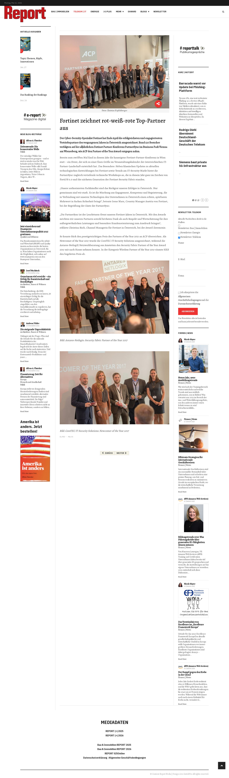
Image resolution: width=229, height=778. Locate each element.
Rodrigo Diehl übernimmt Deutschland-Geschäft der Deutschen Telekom (192, 137)
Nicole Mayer (31, 188)
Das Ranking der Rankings (33, 94)
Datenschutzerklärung (189, 303)
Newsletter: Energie (190, 232)
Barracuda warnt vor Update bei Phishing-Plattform (192, 87)
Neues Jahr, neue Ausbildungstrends (187, 379)
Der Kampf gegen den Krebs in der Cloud (192, 673)
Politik (22, 151)
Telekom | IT (79, 11)
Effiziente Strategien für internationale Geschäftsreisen (190, 460)
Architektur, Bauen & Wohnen (33, 284)
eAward (132, 11)
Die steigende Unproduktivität (35, 329)
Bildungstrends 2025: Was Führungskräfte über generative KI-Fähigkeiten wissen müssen (191, 541)
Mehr (118, 11)
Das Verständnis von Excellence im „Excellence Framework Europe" (191, 624)
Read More (24, 181)
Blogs (143, 11)
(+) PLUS (108, 11)
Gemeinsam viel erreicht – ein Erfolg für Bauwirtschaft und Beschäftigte (35, 279)
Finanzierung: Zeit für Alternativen (31, 376)
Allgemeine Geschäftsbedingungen (127, 757)
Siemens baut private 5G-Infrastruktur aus (193, 164)
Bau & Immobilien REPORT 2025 (114, 744)
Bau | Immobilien (60, 11)
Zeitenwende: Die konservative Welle (29, 148)
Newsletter (159, 11)
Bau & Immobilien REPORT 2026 (114, 749)
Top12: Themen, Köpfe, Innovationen (31, 60)
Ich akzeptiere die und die (193, 298)
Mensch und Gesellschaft (30, 382)
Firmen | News (184, 382)
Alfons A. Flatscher (34, 140)
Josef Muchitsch (32, 270)
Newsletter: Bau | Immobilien (192, 228)
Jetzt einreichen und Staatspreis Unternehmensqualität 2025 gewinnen (34, 230)
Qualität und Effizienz (29, 237)
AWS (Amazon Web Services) (196, 498)
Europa (23, 379)
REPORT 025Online (114, 753)
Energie (95, 11)
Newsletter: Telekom (191, 237)
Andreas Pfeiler (32, 323)
